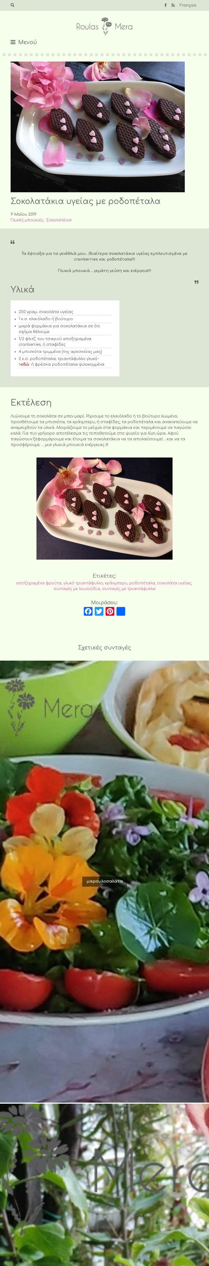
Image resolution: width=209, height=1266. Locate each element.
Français (188, 5)
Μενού (27, 42)
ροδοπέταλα (142, 583)
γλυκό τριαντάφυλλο (83, 583)
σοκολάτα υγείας (174, 583)
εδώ (25, 364)
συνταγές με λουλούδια (77, 589)
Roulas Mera (104, 26)
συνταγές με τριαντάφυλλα (128, 589)
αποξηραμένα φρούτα (39, 583)
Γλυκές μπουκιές (27, 220)
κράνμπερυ (116, 583)
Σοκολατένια (59, 220)
